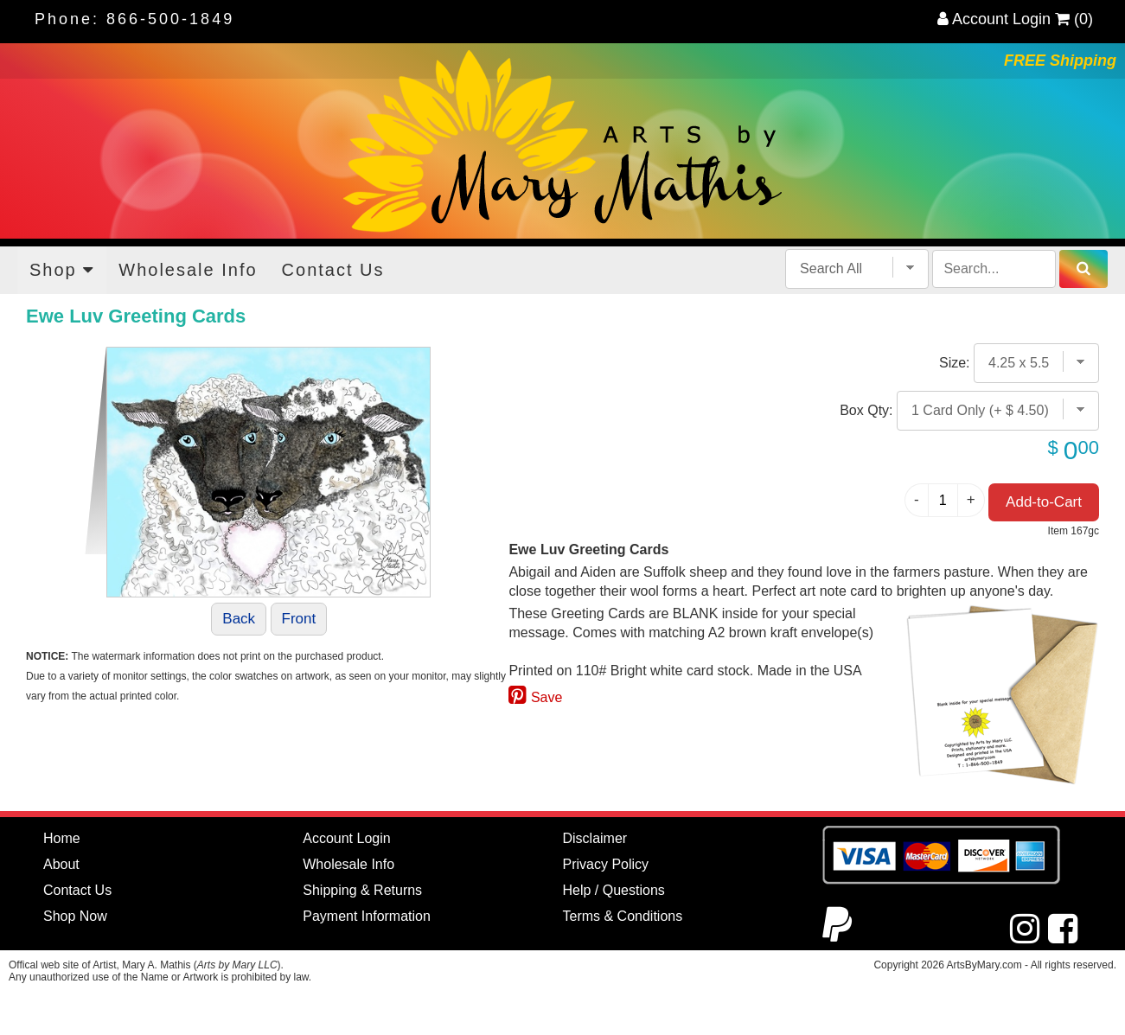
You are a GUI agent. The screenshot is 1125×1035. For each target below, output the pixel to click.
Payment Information (367, 916)
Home (61, 838)
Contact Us (333, 269)
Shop (61, 269)
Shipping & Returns (362, 890)
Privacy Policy (606, 864)
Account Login (994, 19)
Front (299, 618)
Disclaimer (595, 838)
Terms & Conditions (623, 916)
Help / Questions (614, 890)
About (61, 864)
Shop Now (75, 916)
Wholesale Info (187, 269)
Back (238, 618)
